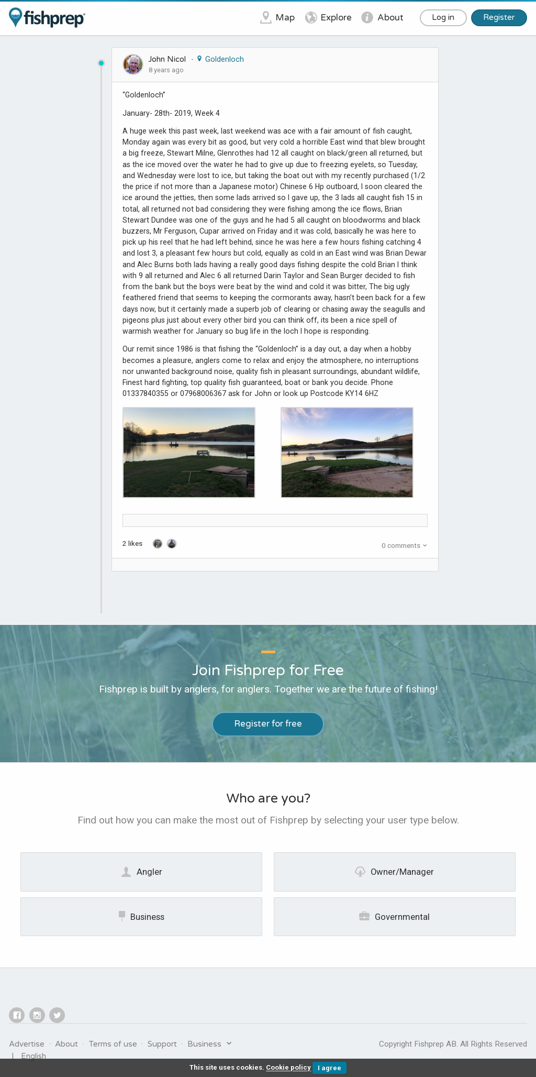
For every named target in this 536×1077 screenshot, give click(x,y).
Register (499, 17)
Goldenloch (220, 59)
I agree (329, 1068)
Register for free (268, 724)
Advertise (26, 1044)
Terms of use (113, 1044)
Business (141, 916)
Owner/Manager (394, 871)
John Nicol (167, 59)
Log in (443, 17)
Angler (141, 871)
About (66, 1044)
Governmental (394, 916)
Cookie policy (288, 1068)
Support (162, 1044)
